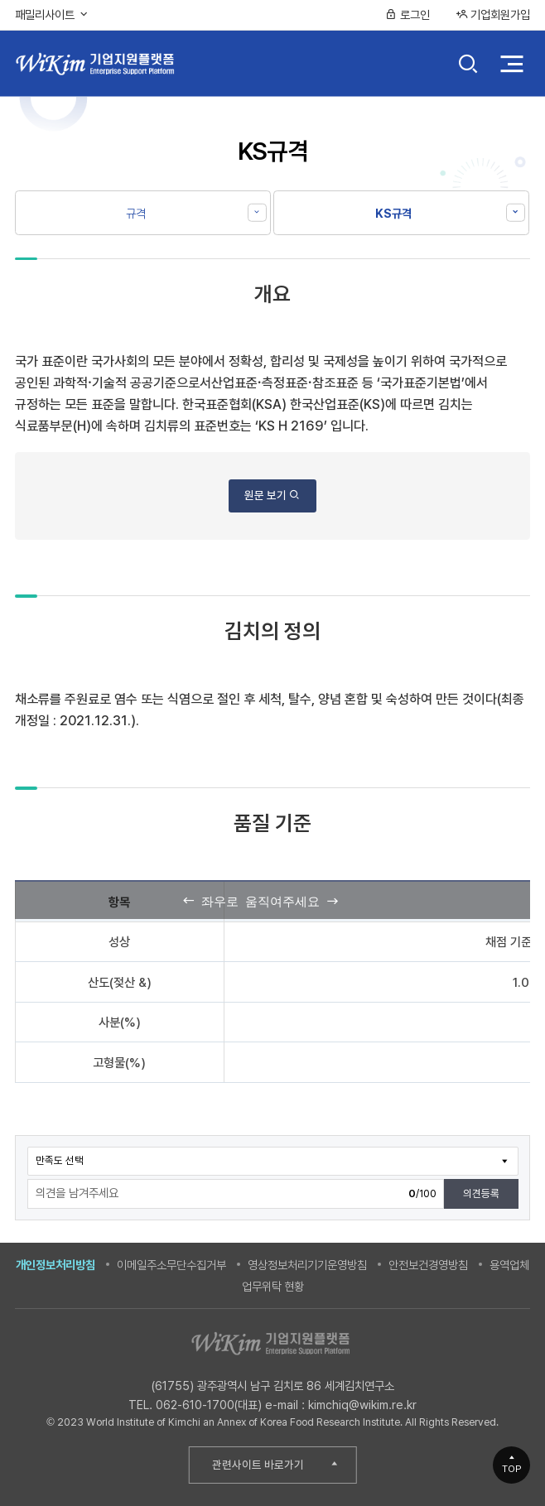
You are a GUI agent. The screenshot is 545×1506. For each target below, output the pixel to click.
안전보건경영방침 (428, 1265)
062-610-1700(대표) (209, 1405)
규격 (136, 213)
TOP (512, 1469)
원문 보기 (272, 495)
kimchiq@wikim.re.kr (362, 1405)
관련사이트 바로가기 (258, 1464)
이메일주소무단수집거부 (171, 1265)
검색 (469, 65)
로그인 (407, 14)
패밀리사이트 (52, 14)
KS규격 (393, 213)
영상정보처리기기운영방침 (307, 1265)
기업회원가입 (493, 14)
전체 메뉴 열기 (511, 63)
